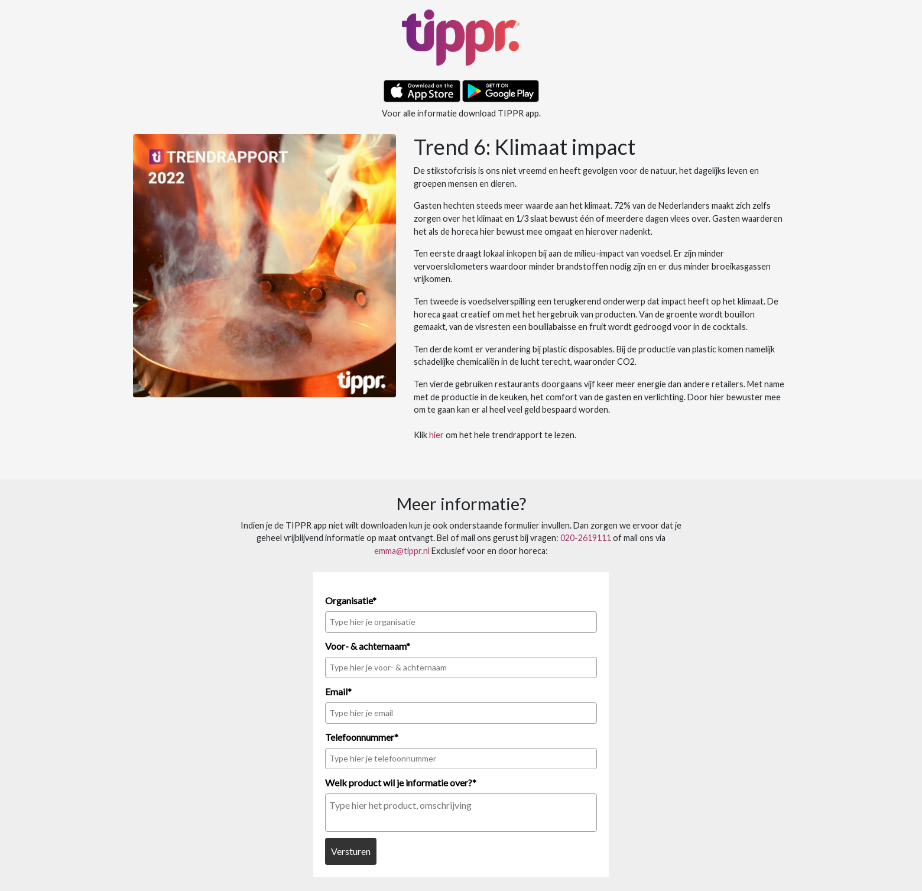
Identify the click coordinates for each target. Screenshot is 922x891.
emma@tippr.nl (402, 551)
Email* (338, 691)
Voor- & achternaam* (367, 646)
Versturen (351, 851)
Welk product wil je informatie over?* (400, 782)
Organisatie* (350, 600)
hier (436, 435)
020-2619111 (585, 538)
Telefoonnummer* (361, 737)
